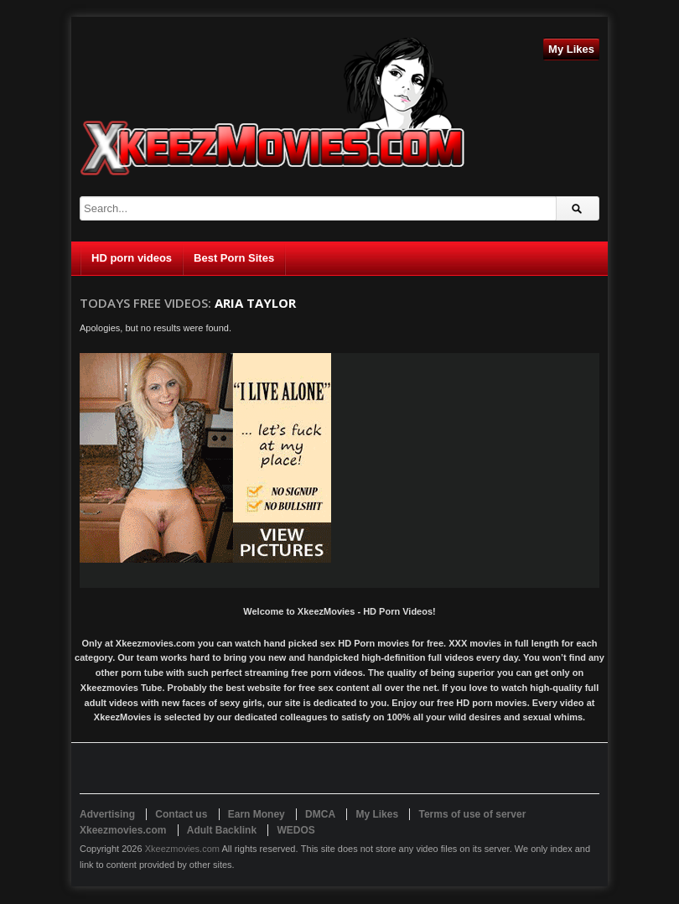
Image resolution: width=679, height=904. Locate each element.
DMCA (320, 814)
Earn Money (256, 814)
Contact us (181, 814)
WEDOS (295, 830)
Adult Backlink (222, 830)
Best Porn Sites (234, 258)
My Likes (571, 49)
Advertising (107, 814)
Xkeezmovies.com (182, 849)
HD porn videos (131, 258)
